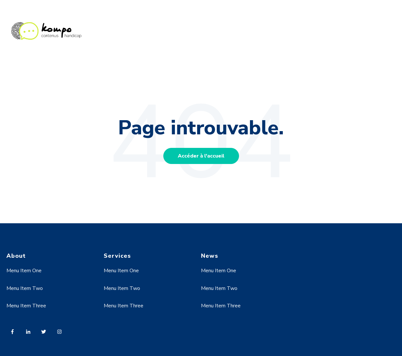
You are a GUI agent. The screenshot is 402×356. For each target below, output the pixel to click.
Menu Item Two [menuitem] (24, 288)
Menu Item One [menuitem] (24, 270)
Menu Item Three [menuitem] (26, 305)
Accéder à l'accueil (201, 155)
